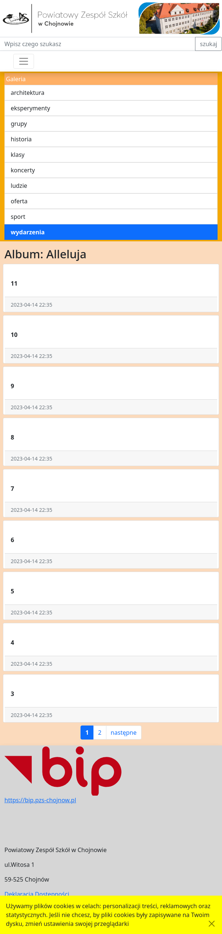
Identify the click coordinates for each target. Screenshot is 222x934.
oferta (19, 201)
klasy (17, 155)
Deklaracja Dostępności (36, 894)
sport (18, 217)
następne (124, 732)
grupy (19, 124)
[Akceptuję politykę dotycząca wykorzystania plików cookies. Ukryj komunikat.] (211, 923)
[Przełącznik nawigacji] (23, 61)
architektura (27, 93)
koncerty (23, 170)
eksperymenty (30, 108)
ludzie (19, 186)
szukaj (208, 44)
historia (21, 139)
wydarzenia (28, 232)
